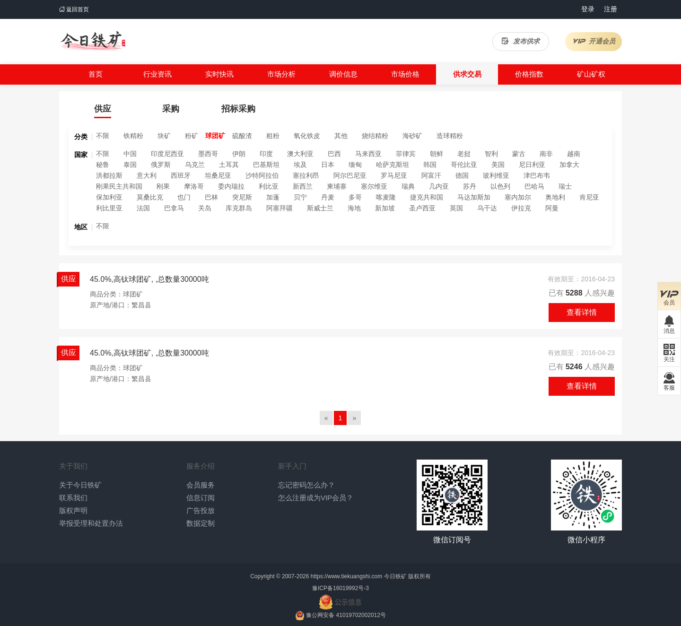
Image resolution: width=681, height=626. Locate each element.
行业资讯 (157, 74)
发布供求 (521, 41)
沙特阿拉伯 (262, 175)
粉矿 (191, 135)
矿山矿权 (591, 74)
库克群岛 (239, 208)
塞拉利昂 (306, 175)
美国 (498, 164)
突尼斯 (242, 197)
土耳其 (229, 164)
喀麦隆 (386, 197)
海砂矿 (412, 135)
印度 (266, 153)
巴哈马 (534, 186)
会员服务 (200, 485)
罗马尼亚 (394, 175)
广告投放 (200, 510)
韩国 (430, 164)
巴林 (211, 197)
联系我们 (73, 498)
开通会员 (593, 41)
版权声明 (73, 510)
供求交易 (467, 74)
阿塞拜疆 (279, 208)
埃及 (300, 164)
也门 (184, 197)
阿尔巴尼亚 (350, 175)
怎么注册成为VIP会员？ (315, 498)
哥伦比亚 (464, 164)
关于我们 (73, 466)
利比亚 (269, 186)
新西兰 (303, 186)
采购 (170, 108)
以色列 (500, 186)
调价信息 (343, 74)
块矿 (164, 135)
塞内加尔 (518, 197)
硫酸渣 (242, 135)
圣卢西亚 (422, 208)
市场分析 (281, 74)
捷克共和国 (426, 197)
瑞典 (408, 186)
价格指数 (529, 74)
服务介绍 (200, 466)
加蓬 (272, 197)
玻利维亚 (496, 175)
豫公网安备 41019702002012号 (346, 615)
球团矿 (215, 135)
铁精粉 (133, 135)
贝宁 (300, 197)
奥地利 (555, 197)
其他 (341, 135)
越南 (573, 153)
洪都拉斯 (109, 175)
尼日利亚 (532, 164)
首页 (95, 74)
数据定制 (200, 523)
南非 (546, 153)
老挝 (464, 153)
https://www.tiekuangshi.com (346, 576)
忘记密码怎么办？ (306, 485)
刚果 (163, 186)
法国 (143, 208)
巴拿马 (174, 208)
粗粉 (272, 135)
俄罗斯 (161, 164)
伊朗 (238, 153)
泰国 (130, 164)
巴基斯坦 (266, 164)
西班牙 (181, 175)
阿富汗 (431, 175)
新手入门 (292, 466)
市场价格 (405, 74)
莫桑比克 (150, 197)
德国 (462, 175)
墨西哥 (208, 153)
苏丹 (469, 186)
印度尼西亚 (167, 153)
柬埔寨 (337, 186)
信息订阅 (200, 498)
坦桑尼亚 (218, 175)
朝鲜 (436, 153)
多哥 (355, 197)
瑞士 (565, 186)
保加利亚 (109, 197)
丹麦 (327, 197)
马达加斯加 (473, 197)
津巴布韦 (537, 175)
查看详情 (582, 312)
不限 (102, 135)
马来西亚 (368, 153)
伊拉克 (521, 208)
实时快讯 (219, 74)
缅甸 (355, 164)
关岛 (204, 208)
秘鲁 (102, 164)
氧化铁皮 (307, 135)
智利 (491, 153)
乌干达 (487, 208)
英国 (456, 208)
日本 (327, 164)
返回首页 (74, 9)
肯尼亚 (589, 197)
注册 (610, 9)
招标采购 (238, 108)
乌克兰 (195, 164)
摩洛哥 (194, 186)
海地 (354, 208)
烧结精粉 (375, 135)
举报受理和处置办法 (91, 523)
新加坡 (385, 208)
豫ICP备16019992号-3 (340, 588)
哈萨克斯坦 (392, 164)
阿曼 (552, 208)
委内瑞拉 (231, 186)
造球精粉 (450, 135)
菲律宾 (406, 153)
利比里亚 (109, 208)
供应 (102, 108)
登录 (587, 9)
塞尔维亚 (374, 186)
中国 (130, 153)
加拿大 (569, 164)
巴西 (334, 153)
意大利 (147, 175)
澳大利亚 (300, 153)
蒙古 (518, 153)
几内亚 (439, 186)
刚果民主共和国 (119, 186)
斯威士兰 (320, 208)
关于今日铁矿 (80, 485)
